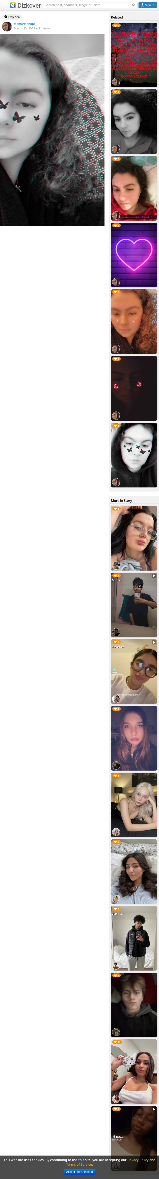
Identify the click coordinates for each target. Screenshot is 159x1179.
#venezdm (118, 647)
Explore (12, 17)
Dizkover (25, 5)
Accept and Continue (79, 1171)
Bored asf (117, 913)
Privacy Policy (138, 1160)
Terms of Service (79, 1164)
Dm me (116, 580)
